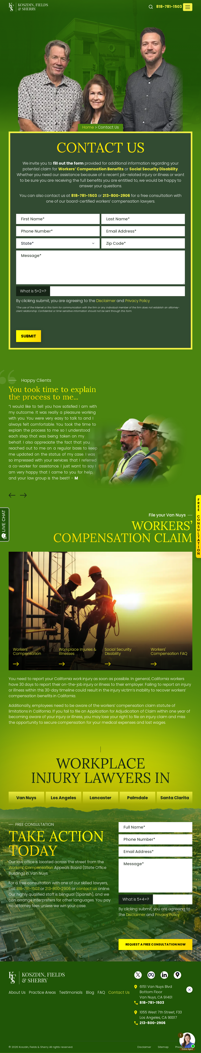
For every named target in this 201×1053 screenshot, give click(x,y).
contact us (86, 888)
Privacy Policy (137, 300)
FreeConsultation (198, 526)
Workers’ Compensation (31, 867)
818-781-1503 (169, 6)
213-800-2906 (58, 888)
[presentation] (46, 320)
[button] (12, 495)
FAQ (101, 992)
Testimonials (70, 992)
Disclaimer (106, 300)
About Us (17, 992)
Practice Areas (42, 992)
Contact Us (119, 992)
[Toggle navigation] (187, 7)
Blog (90, 992)
